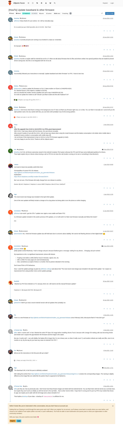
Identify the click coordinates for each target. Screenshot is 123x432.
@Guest (19, 350)
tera (15, 149)
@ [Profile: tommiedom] (18, 233)
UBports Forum (19, 3)
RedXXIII (16, 281)
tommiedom (17, 211)
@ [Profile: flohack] (17, 21)
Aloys (15, 124)
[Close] (113, 406)
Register (12, 421)
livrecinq (16, 18)
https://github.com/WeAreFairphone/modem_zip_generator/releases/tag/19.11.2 (55, 374)
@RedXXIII (22, 300)
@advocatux (23, 86)
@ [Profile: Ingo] (49, 269)
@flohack (23, 18)
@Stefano (22, 37)
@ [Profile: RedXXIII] (17, 302)
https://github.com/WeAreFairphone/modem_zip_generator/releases (34, 172)
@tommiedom (23, 231)
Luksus (16, 164)
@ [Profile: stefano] (17, 39)
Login (18, 421)
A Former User (18, 330)
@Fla (25, 330)
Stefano (16, 86)
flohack (16, 37)
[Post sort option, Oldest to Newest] (102, 13)
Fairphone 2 (26, 13)
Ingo (15, 194)
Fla (15, 315)
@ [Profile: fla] (15, 332)
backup (25, 396)
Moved (18, 13)
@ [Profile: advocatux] (18, 88)
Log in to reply (109, 13)
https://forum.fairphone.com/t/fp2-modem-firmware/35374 (31, 176)
